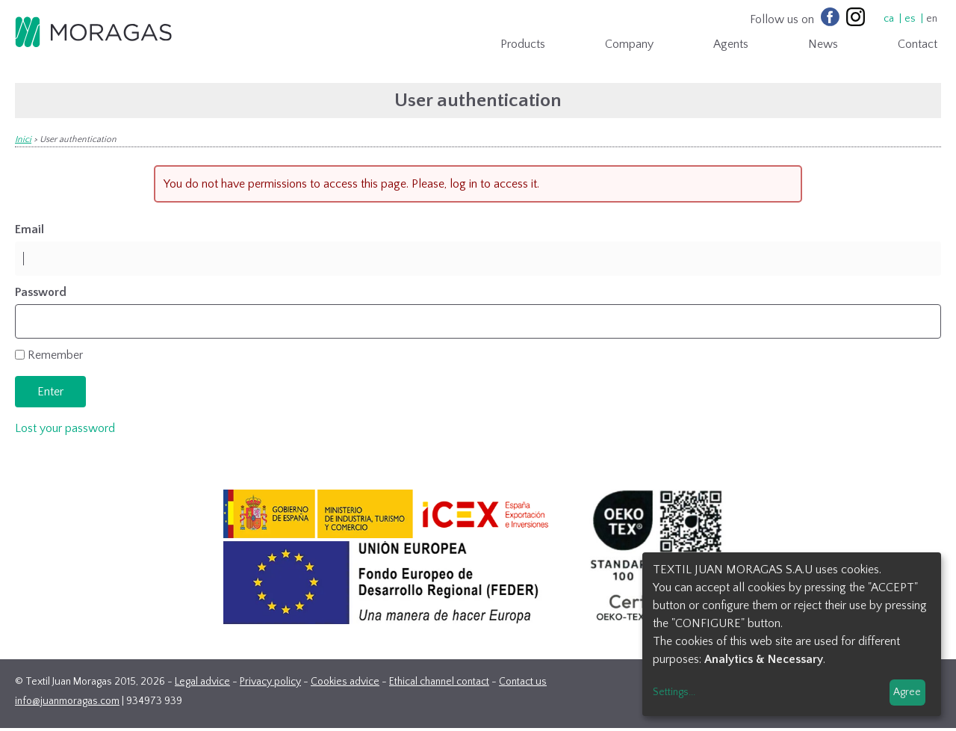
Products (522, 44)
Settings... (674, 692)
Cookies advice (345, 682)
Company (629, 44)
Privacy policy (270, 682)
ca (889, 19)
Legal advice (202, 682)
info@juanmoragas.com (67, 701)
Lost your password (65, 428)
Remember (55, 355)
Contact (917, 44)
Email (29, 229)
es (910, 19)
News (823, 44)
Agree (907, 692)
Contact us (523, 682)
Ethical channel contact (439, 682)
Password (40, 292)
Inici (23, 139)
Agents (730, 44)
